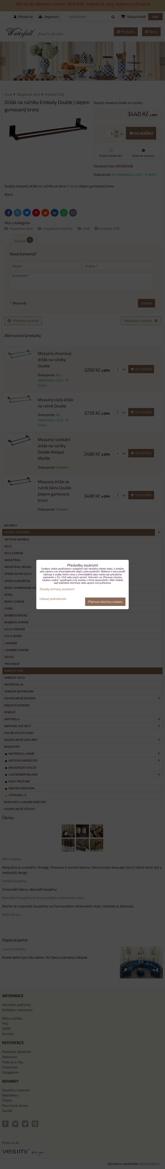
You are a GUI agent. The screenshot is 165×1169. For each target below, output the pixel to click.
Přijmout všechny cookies (105, 601)
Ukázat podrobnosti (53, 599)
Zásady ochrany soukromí (57, 589)
